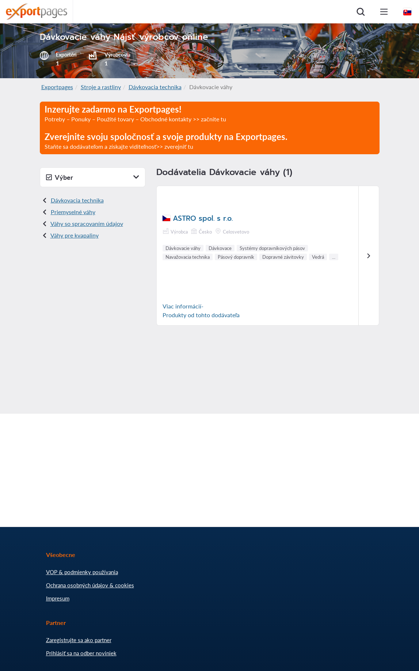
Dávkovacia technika (155, 86)
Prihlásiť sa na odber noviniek (81, 653)
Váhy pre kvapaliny (74, 235)
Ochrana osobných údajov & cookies (90, 585)
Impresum (57, 598)
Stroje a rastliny (101, 86)
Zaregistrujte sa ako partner (78, 640)
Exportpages (57, 86)
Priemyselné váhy (73, 211)
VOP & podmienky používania (82, 572)
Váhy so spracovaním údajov (86, 223)
